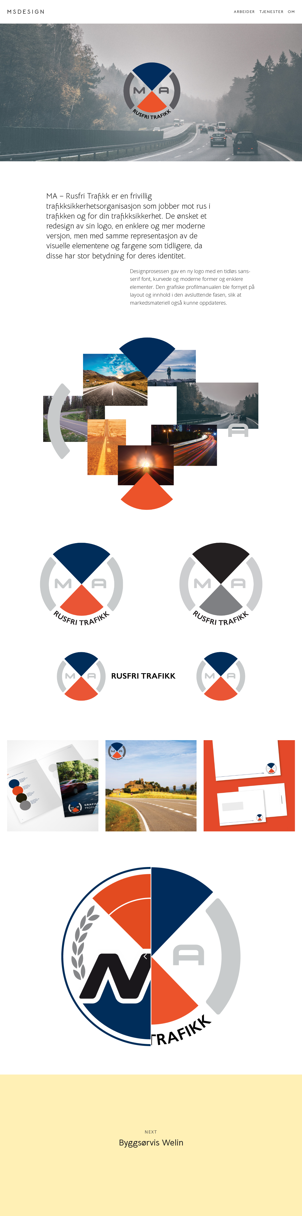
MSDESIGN (26, 12)
